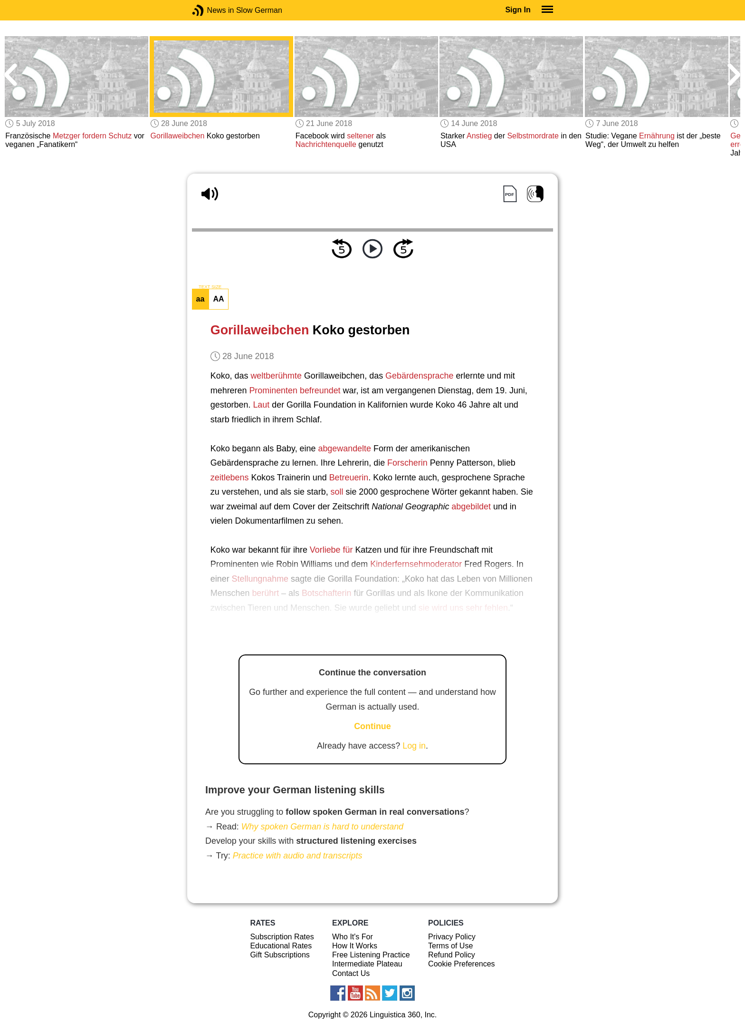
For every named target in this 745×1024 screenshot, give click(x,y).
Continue (372, 726)
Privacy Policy (452, 937)
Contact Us (351, 973)
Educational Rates (281, 946)
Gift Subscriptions (279, 955)
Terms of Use (450, 946)
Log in (414, 746)
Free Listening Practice (371, 955)
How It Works (354, 946)
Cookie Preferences (461, 964)
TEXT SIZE (210, 286)
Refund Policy (451, 955)
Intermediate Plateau (367, 964)
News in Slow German (212, 10)
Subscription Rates (282, 937)
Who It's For (352, 937)
